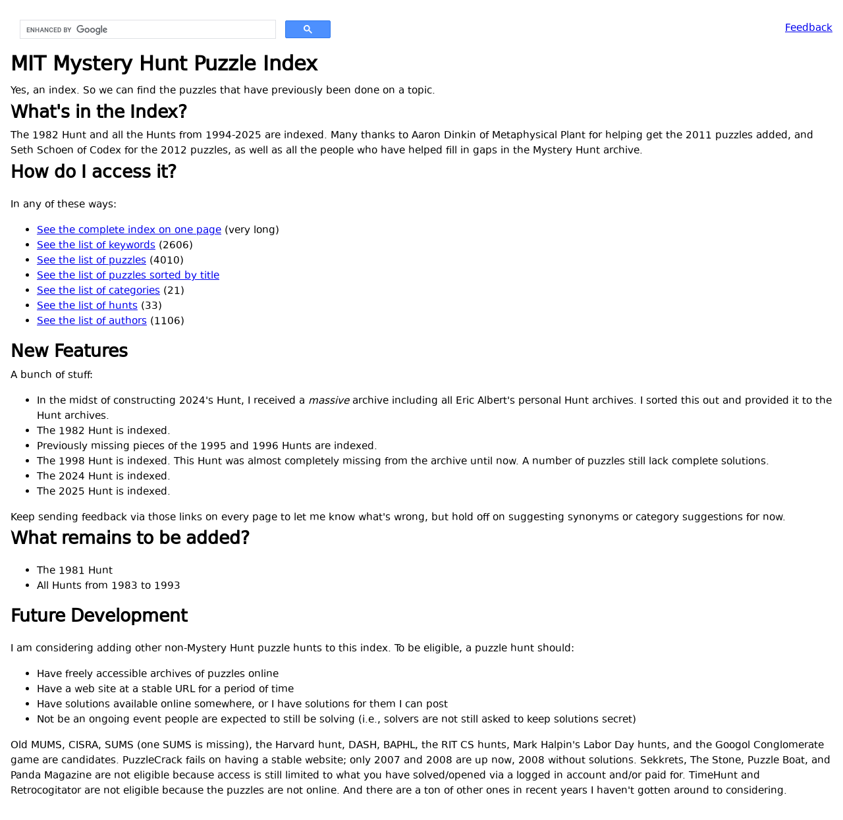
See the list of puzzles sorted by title (128, 276)
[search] (146, 30)
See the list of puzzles (91, 261)
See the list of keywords (96, 246)
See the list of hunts (87, 306)
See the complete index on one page (129, 230)
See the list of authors (92, 321)
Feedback (808, 28)
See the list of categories (98, 291)
